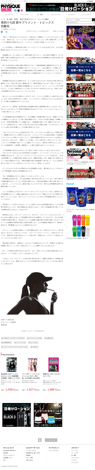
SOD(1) (35, 347)
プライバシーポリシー (9, 455)
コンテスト (71, 14)
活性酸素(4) (7, 342)
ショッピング (87, 14)
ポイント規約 (29, 457)
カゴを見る (91, 1)
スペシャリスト (55, 14)
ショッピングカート (54, 450)
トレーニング (9, 14)
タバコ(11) (34, 342)
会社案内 (5, 453)
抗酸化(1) (50, 338)
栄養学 (16, 19)
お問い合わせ (29, 460)
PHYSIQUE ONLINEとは (9, 450)
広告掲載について (7, 457)
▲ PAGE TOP (51, 440)
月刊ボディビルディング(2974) (13, 338)
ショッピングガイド (31, 450)
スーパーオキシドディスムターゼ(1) (15, 347)
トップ (3, 19)
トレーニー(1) (21, 342)
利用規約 (28, 455)
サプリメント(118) (35, 338)
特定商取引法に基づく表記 (33, 453)
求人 (4, 460)
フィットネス (24, 14)
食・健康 (40, 14)
